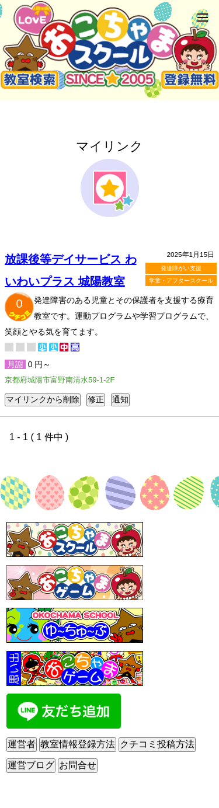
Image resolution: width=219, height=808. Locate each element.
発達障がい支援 (181, 268)
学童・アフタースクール (181, 280)
